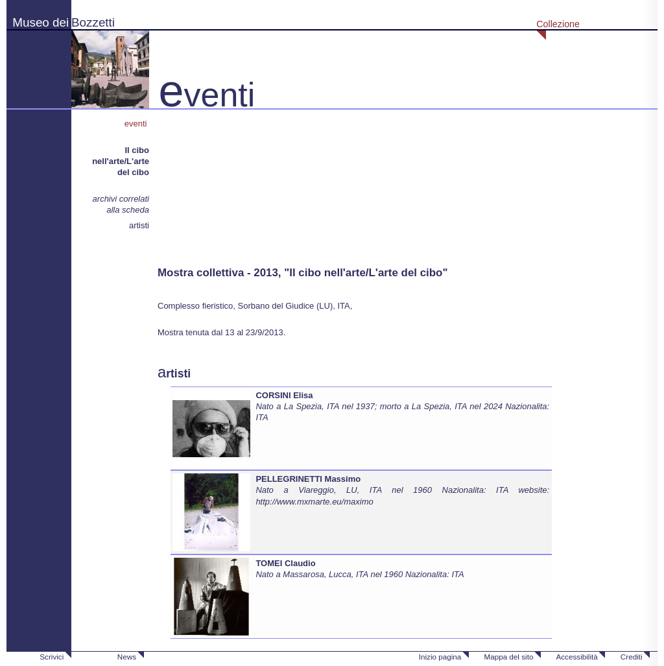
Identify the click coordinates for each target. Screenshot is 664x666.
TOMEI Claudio (285, 563)
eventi (136, 123)
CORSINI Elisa (284, 395)
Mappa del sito (508, 656)
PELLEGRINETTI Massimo (308, 479)
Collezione (558, 24)
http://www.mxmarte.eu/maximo (314, 501)
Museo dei (40, 22)
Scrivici (52, 656)
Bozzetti (93, 22)
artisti (139, 225)
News (126, 656)
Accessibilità (576, 656)
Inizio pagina (440, 656)
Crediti (632, 656)
